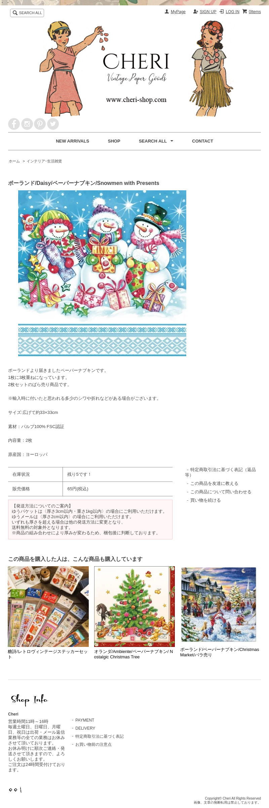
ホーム (14, 161)
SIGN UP (208, 11)
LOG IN (232, 11)
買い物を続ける (205, 500)
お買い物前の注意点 (93, 744)
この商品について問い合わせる (221, 491)
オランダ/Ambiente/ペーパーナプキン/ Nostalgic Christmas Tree (133, 654)
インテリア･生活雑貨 (44, 161)
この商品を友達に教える (214, 483)
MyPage (178, 11)
